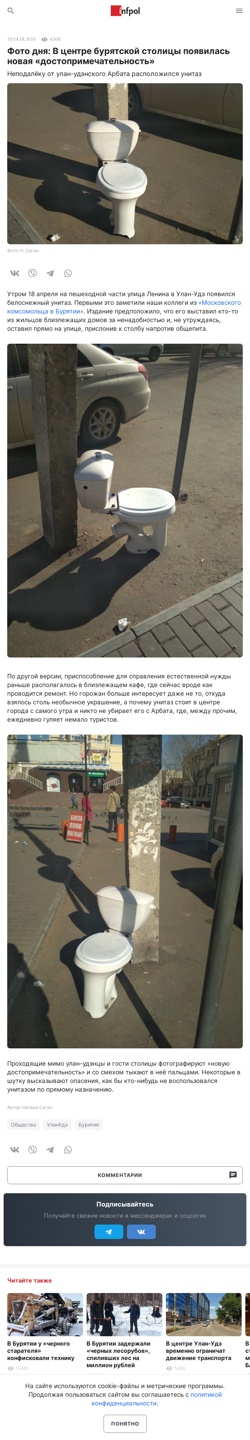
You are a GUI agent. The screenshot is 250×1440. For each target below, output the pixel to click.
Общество (23, 1125)
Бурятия (89, 1125)
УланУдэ (57, 1125)
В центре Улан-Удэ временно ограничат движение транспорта (198, 1350)
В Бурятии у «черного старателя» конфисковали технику (40, 1350)
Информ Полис (125, 11)
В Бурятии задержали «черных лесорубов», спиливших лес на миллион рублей (118, 1354)
